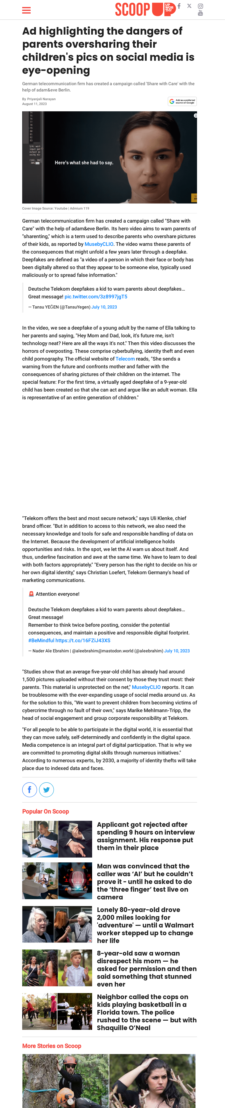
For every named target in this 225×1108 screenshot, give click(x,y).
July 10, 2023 (104, 307)
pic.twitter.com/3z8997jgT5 (96, 297)
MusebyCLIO (99, 244)
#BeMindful (41, 640)
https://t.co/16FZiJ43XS (82, 640)
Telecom (125, 359)
